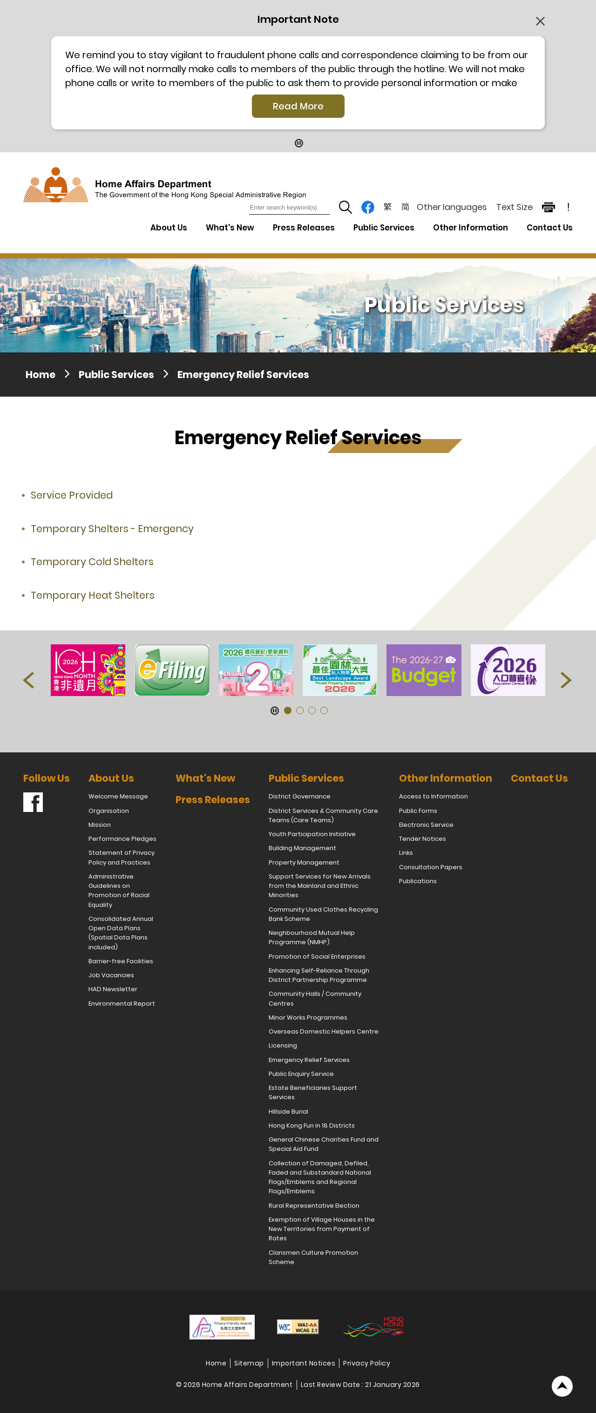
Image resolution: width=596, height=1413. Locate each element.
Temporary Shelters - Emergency (112, 528)
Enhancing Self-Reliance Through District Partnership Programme (319, 975)
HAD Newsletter (112, 989)
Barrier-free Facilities (120, 961)
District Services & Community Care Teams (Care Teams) (323, 815)
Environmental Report (121, 1003)
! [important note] (568, 207)
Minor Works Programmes (308, 1017)
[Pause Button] (298, 142)
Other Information (445, 778)
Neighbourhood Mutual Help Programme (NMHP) (312, 937)
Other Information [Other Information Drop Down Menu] (470, 227)
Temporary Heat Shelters (93, 595)
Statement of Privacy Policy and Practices (121, 857)
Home (40, 374)
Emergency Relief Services (243, 374)
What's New (230, 227)
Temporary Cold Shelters (92, 561)
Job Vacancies (111, 975)
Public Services (116, 374)
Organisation (108, 810)
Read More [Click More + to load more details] (298, 106)
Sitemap (249, 1363)
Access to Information (433, 796)
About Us (111, 778)
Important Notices (304, 1363)
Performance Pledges (122, 838)
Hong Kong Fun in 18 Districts (312, 1125)
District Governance (300, 796)
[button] (29, 682)
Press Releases (304, 227)
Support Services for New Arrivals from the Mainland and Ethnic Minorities (320, 886)
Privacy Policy (366, 1363)
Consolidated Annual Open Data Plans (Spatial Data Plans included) (120, 933)
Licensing (283, 1045)
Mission (99, 824)
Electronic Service (426, 824)
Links (406, 852)
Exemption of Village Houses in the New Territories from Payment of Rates (322, 1229)
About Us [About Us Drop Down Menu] (168, 227)
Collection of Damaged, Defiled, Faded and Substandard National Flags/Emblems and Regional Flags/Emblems (320, 1177)
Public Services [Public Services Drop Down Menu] (383, 227)
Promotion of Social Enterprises (317, 956)
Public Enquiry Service (301, 1073)
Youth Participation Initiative (312, 834)
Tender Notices (422, 838)
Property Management (304, 862)
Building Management (302, 848)
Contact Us (550, 227)
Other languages (452, 207)
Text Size (514, 207)
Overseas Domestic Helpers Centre (324, 1031)
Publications (418, 881)
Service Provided (72, 495)
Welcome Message (118, 796)
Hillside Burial (288, 1111)
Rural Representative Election (314, 1205)
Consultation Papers (430, 867)
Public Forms (418, 810)
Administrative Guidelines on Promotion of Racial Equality (118, 890)
